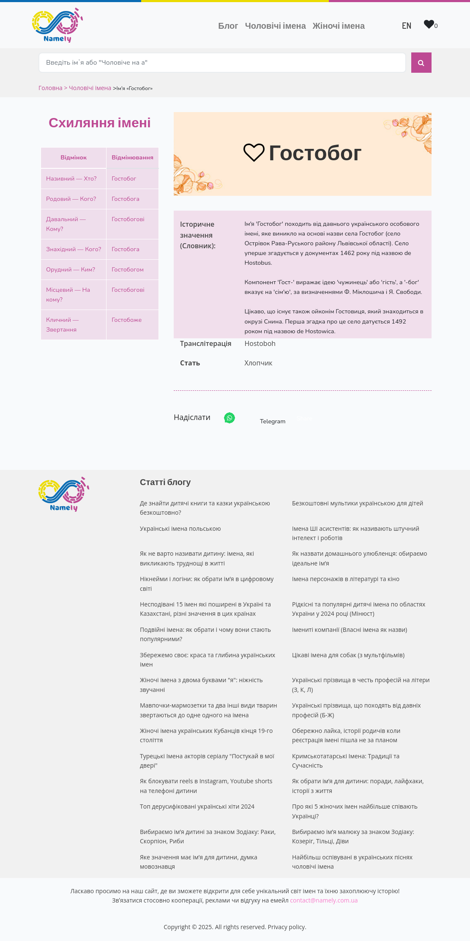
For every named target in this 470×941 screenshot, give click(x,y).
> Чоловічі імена (87, 88)
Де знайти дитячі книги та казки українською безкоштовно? (205, 507)
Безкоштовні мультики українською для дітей (357, 503)
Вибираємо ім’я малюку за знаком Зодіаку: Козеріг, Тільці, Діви (353, 836)
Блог (228, 25)
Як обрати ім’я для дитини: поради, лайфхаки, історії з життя (358, 785)
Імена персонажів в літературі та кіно (345, 579)
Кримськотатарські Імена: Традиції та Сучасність (345, 760)
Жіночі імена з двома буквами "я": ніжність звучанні (201, 684)
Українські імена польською (180, 528)
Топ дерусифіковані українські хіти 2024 (197, 806)
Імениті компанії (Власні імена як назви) (349, 630)
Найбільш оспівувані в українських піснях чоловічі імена (352, 861)
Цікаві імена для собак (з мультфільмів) (348, 655)
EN (406, 25)
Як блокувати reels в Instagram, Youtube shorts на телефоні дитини (206, 785)
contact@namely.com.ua (324, 900)
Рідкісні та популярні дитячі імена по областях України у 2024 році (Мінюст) (358, 608)
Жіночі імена (339, 25)
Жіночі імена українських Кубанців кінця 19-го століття (206, 735)
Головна (51, 88)
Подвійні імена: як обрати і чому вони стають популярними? (205, 634)
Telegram (265, 418)
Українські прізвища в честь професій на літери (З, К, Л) (361, 684)
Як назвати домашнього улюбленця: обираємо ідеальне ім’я (359, 558)
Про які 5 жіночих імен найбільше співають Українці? (355, 811)
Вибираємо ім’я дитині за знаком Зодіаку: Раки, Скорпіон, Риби (208, 836)
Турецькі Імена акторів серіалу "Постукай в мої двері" (207, 760)
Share (304, 418)
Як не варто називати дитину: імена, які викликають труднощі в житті (197, 558)
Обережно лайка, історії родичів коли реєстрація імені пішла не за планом (346, 735)
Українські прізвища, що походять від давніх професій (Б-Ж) (356, 710)
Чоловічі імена (277, 24)
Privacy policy (286, 927)
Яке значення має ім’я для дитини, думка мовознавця (198, 861)
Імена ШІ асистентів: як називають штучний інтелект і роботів (355, 533)
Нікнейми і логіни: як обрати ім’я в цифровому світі (206, 583)
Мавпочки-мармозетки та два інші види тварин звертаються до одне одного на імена (208, 710)
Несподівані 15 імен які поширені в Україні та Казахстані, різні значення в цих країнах (205, 608)
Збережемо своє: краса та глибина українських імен (207, 659)
